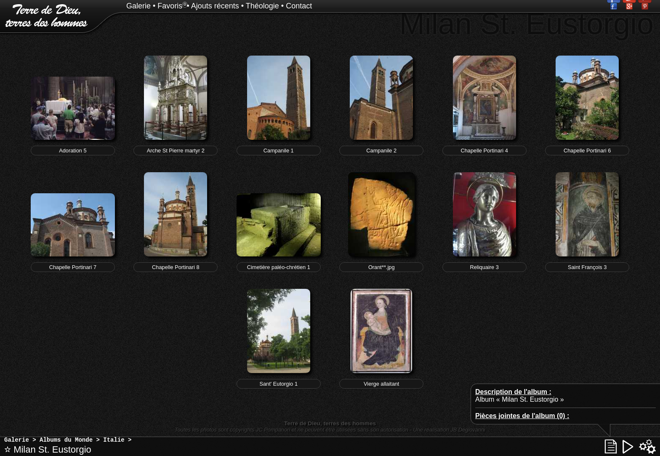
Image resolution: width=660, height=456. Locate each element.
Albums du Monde (66, 440)
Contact (299, 6)
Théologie (262, 6)
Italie (113, 440)
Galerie (138, 6)
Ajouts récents (215, 6)
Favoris (169, 6)
